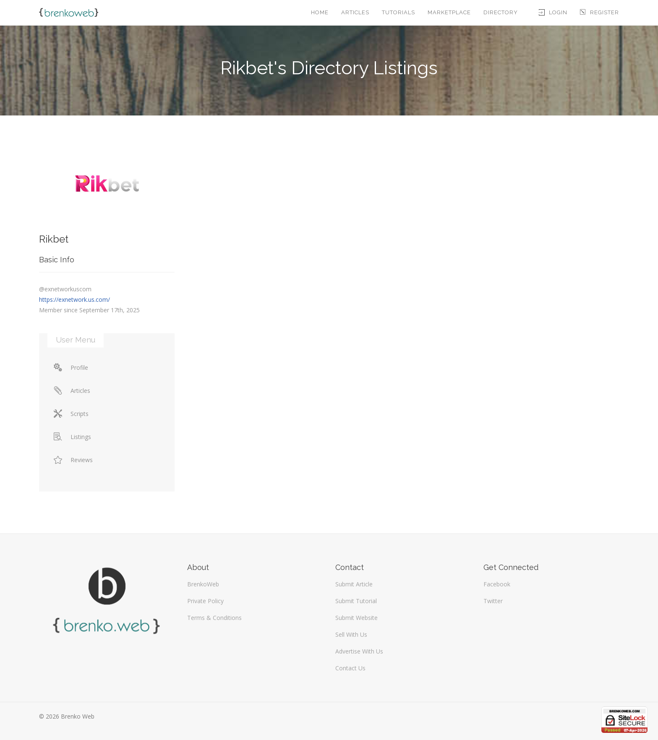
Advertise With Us (359, 651)
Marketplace (449, 12)
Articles (355, 12)
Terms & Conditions (214, 618)
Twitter (493, 601)
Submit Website (356, 618)
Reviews (73, 460)
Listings (72, 437)
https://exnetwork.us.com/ (74, 299)
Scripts (71, 414)
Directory (500, 12)
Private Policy (205, 601)
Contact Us (350, 668)
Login (553, 12)
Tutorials (398, 12)
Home (320, 12)
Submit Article (354, 584)
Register (599, 12)
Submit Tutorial (356, 601)
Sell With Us (351, 634)
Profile (71, 367)
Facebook (496, 584)
